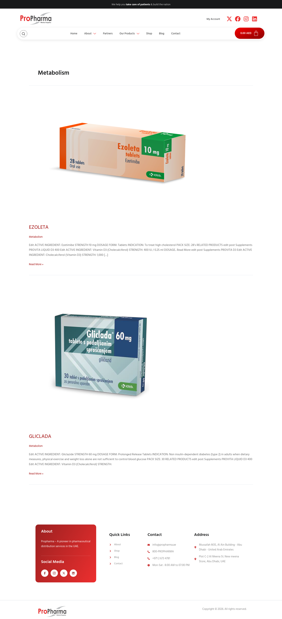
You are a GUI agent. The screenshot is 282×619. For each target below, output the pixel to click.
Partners (105, 33)
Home (65, 33)
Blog (167, 33)
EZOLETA (40, 227)
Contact (184, 33)
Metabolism (36, 236)
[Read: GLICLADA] (102, 354)
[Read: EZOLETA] (124, 155)
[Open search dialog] (23, 33)
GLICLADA (41, 436)
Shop (152, 33)
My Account (213, 19)
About (84, 33)
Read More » (37, 264)
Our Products (129, 33)
